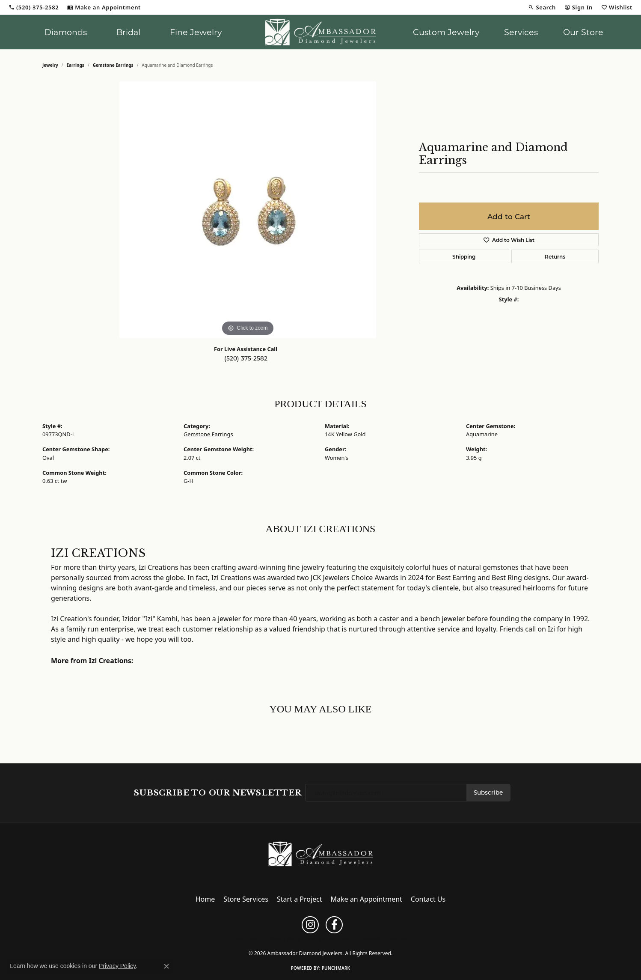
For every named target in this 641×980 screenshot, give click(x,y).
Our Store (583, 32)
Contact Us (428, 899)
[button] (541, 7)
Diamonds (66, 32)
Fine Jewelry (196, 32)
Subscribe (488, 792)
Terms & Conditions (328, 939)
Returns (555, 256)
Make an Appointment (366, 899)
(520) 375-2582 (245, 358)
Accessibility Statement (383, 939)
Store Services (245, 899)
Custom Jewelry (446, 32)
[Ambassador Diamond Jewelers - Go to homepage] (320, 853)
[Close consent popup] (166, 966)
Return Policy (247, 939)
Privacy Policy (284, 939)
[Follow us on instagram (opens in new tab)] (310, 924)
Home (205, 899)
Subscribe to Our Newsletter (218, 793)
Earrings (75, 65)
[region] (247, 209)
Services (521, 32)
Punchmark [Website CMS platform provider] (336, 968)
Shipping (463, 256)
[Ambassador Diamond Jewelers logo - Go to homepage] (321, 32)
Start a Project (299, 899)
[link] (34, 7)
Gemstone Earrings (113, 65)
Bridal (128, 32)
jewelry (50, 65)
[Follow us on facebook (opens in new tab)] (334, 924)
